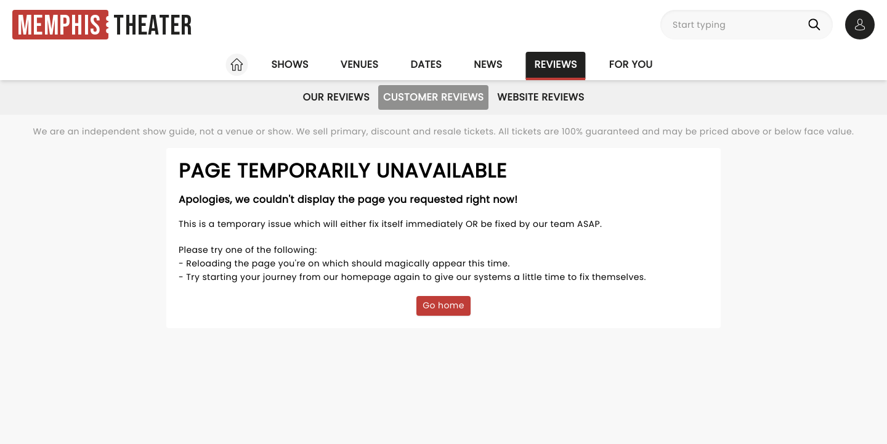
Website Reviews (540, 97)
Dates (426, 64)
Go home (443, 305)
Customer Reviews (433, 97)
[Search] (817, 24)
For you (631, 64)
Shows (289, 64)
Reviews (556, 64)
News (488, 64)
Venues (360, 64)
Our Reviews (336, 97)
